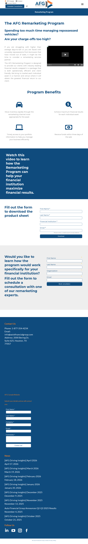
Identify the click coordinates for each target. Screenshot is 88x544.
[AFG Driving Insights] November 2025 (24, 500)
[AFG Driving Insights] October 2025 (22, 516)
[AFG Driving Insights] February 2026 (23, 476)
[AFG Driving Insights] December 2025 (23, 492)
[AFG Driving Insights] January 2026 (22, 484)
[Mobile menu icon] (82, 4)
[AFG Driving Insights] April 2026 (21, 460)
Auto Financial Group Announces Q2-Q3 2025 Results (30, 508)
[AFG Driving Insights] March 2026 (22, 468)
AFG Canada (9, 1)
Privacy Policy (52, 540)
